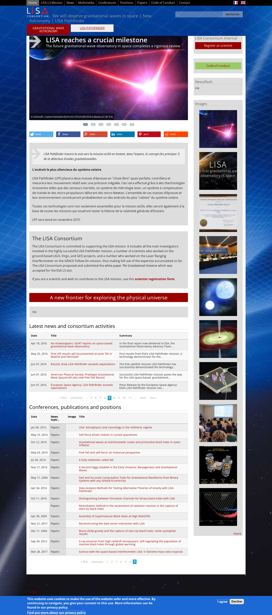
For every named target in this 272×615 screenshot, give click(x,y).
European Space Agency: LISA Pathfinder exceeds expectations (82, 386)
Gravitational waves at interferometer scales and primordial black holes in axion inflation (129, 443)
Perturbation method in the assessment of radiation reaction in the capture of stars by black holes (128, 507)
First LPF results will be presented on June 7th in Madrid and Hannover (81, 355)
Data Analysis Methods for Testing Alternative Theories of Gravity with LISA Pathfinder (126, 489)
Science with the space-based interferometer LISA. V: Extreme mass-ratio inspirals (131, 551)
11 (130, 397)
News (70, 3)
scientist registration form (155, 279)
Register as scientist (218, 45)
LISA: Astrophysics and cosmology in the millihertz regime (115, 427)
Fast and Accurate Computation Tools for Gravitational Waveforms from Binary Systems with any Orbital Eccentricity (128, 479)
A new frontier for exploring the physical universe (109, 297)
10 (124, 397)
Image (72, 416)
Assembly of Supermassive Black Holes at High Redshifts (114, 516)
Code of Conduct (163, 3)
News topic (55, 418)
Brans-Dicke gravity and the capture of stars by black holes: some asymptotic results (127, 532)
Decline (236, 602)
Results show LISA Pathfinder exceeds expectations (83, 364)
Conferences (107, 3)
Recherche (232, 14)
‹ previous (76, 397)
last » (153, 397)
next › (143, 397)
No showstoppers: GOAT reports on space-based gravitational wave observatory (81, 344)
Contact (184, 3)
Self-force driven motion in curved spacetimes (108, 435)
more (237, 534)
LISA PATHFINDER (92, 28)
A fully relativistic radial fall (96, 460)
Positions (126, 3)
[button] (41, 134)
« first (63, 397)
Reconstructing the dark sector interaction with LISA (112, 523)
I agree (222, 602)
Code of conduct (218, 66)
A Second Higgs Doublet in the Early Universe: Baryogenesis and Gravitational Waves (128, 468)
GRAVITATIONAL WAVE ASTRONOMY (48, 29)
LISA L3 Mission (52, 3)
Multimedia (86, 3)
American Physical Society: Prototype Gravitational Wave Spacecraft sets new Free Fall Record (82, 376)
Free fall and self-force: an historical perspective (109, 452)
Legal (33, 592)
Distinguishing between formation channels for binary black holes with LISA (127, 498)
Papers (142, 3)
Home (32, 3)
